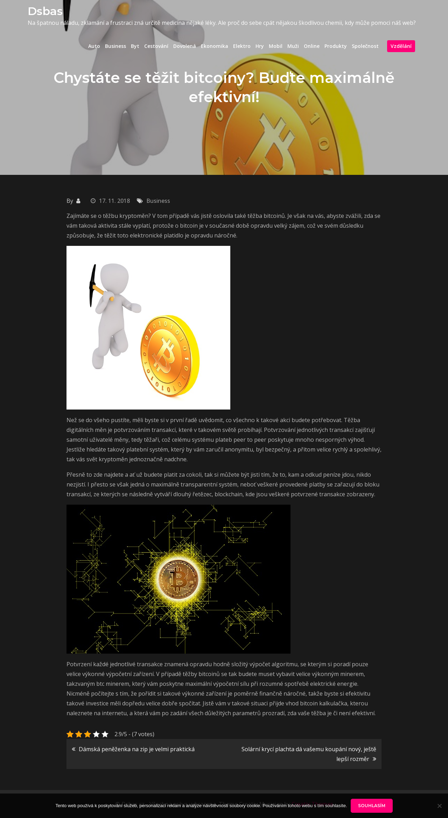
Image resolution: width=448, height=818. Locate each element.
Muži (293, 46)
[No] (439, 805)
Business (115, 46)
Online (312, 46)
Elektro (242, 46)
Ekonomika (214, 46)
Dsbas (45, 11)
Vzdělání (401, 46)
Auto (94, 46)
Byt (135, 46)
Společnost (365, 46)
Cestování (156, 46)
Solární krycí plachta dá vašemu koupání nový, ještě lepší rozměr (308, 754)
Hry (259, 46)
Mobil (275, 46)
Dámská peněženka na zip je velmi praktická (137, 749)
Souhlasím (371, 805)
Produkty (335, 46)
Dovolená (184, 46)
